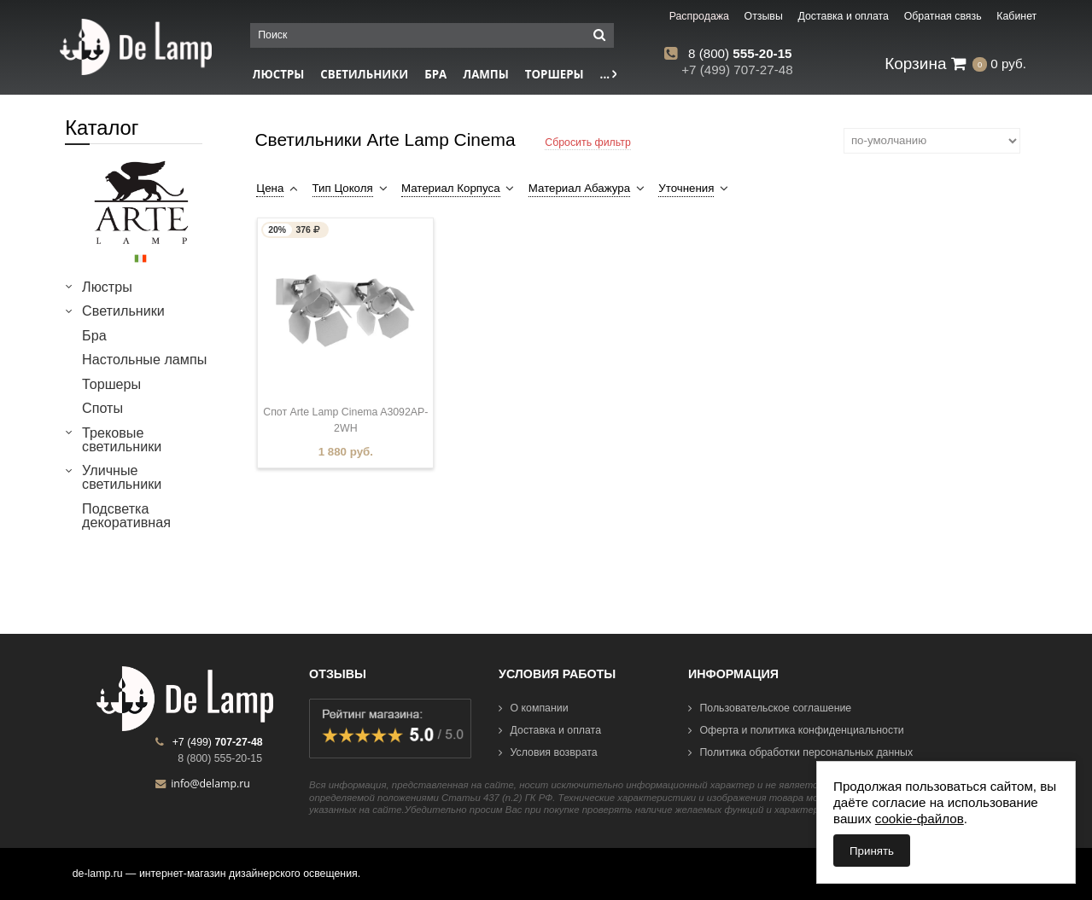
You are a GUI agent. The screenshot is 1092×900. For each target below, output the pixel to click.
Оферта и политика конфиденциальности (796, 730)
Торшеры (554, 74)
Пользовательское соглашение (769, 708)
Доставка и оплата (550, 730)
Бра (435, 74)
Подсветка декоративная (126, 515)
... (608, 74)
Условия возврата (548, 752)
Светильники (364, 74)
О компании (534, 708)
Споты (102, 407)
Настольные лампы (144, 359)
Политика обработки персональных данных (800, 752)
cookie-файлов (919, 818)
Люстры (279, 74)
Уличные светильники (121, 476)
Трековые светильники (121, 439)
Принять (872, 851)
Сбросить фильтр (588, 142)
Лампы (486, 74)
